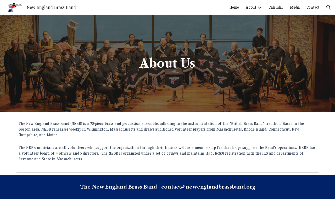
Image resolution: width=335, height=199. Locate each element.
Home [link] (234, 7)
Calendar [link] (276, 7)
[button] (328, 7)
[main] (167, 63)
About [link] (251, 7)
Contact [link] (312, 7)
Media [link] (295, 7)
